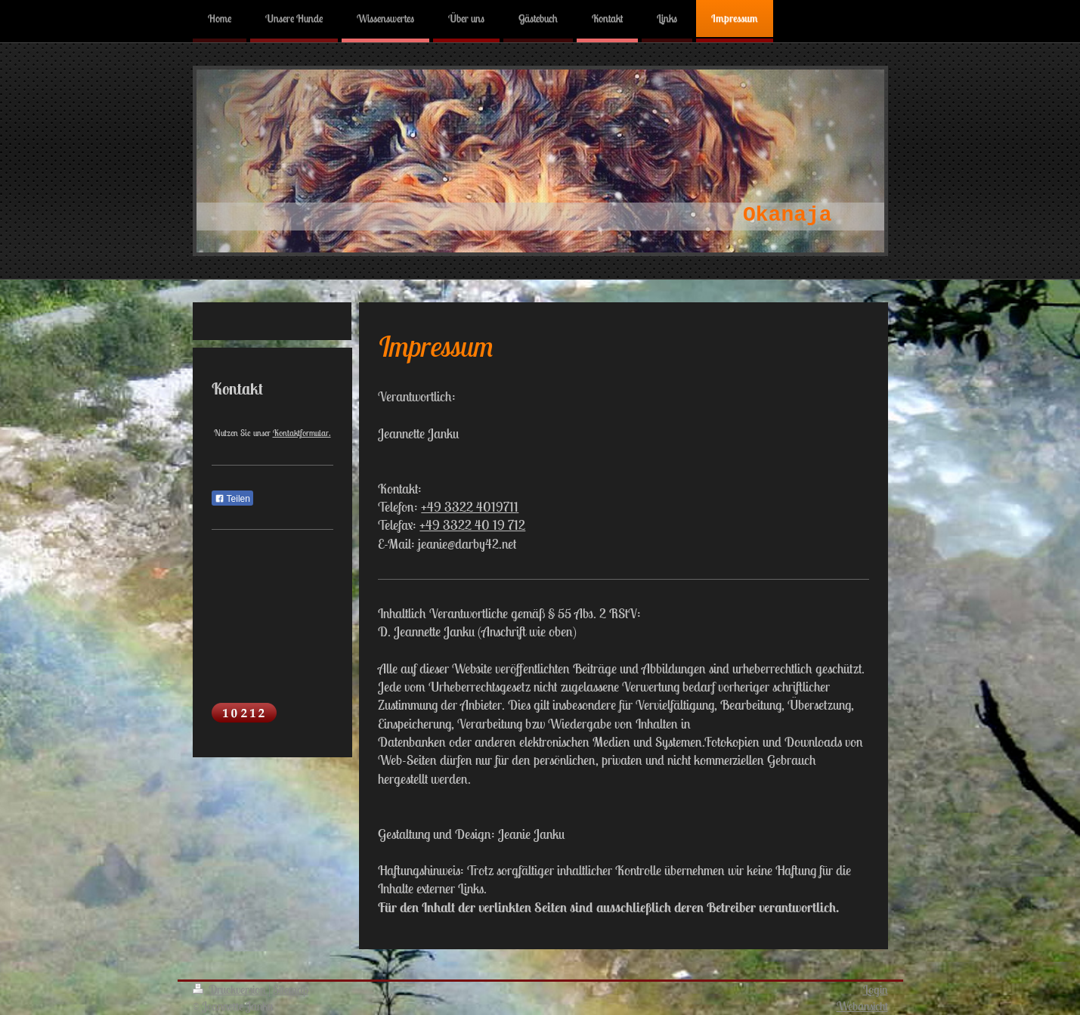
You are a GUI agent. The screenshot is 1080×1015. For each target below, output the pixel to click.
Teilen (232, 499)
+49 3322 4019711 (469, 506)
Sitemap (290, 989)
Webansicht (862, 1005)
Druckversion (230, 989)
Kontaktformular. (302, 432)
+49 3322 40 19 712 (472, 525)
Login (875, 989)
